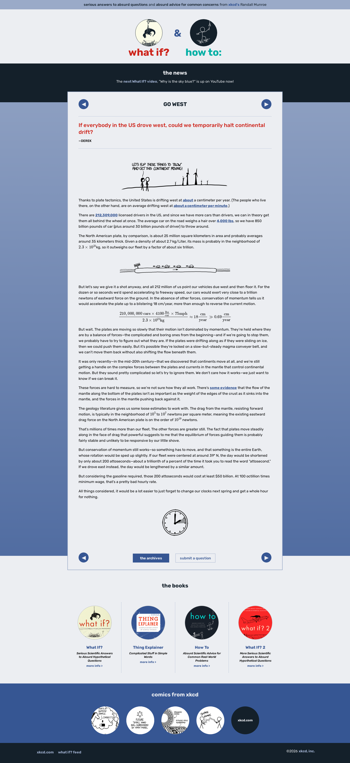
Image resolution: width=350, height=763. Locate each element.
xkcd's (234, 4)
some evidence (223, 388)
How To (202, 647)
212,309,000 (106, 215)
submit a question (195, 558)
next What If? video (140, 81)
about (188, 200)
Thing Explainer (148, 647)
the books (175, 586)
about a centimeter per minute (200, 206)
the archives (151, 558)
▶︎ (267, 104)
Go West (175, 104)
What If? (94, 647)
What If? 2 (255, 647)
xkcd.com (245, 720)
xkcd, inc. (307, 751)
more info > (94, 665)
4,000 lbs (225, 221)
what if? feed (69, 752)
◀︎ (84, 104)
